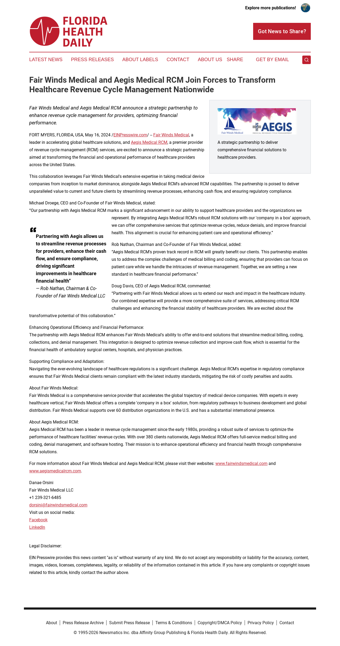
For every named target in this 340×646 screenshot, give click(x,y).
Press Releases (92, 59)
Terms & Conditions (173, 622)
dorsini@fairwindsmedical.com (58, 504)
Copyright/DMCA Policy (220, 622)
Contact (178, 59)
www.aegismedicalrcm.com (55, 470)
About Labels (140, 59)
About (51, 622)
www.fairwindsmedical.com (241, 463)
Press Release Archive (83, 622)
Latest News (45, 59)
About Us (210, 59)
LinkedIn (37, 527)
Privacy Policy (261, 622)
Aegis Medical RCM (149, 142)
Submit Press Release (129, 622)
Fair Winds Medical (171, 134)
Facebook (38, 519)
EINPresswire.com (130, 134)
